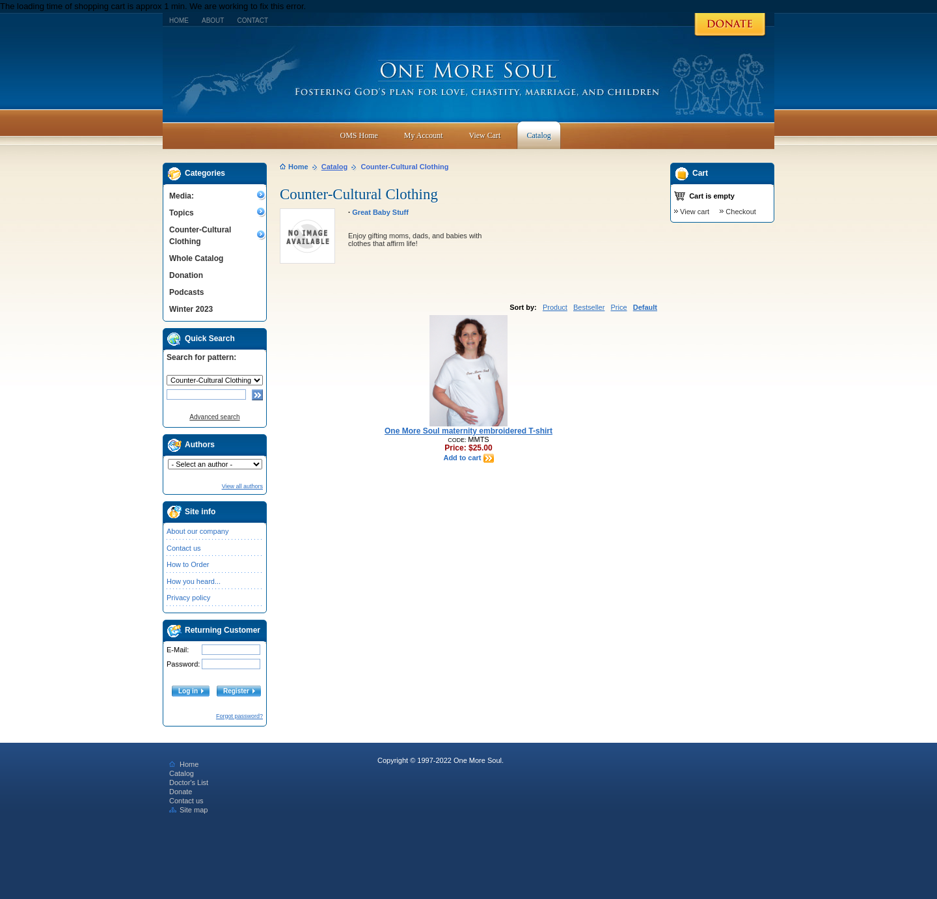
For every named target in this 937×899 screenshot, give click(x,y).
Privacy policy (188, 598)
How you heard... (194, 581)
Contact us (184, 548)
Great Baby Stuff (380, 212)
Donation (186, 275)
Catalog (334, 167)
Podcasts (186, 292)
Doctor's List (188, 782)
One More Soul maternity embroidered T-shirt (468, 431)
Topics (181, 212)
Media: (181, 196)
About (213, 20)
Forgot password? (239, 716)
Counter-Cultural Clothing (200, 235)
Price (618, 307)
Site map (188, 810)
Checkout (740, 211)
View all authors (242, 486)
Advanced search (214, 417)
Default (645, 307)
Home (179, 20)
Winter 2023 (191, 309)
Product (555, 307)
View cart (694, 211)
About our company (197, 531)
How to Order (188, 564)
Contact (252, 20)
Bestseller (588, 307)
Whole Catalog (196, 258)
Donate (180, 791)
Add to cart (468, 458)
